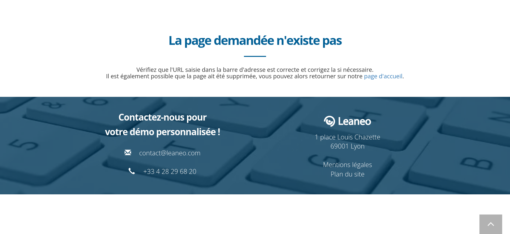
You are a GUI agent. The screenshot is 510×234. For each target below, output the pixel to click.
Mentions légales (347, 164)
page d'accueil (383, 76)
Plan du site (347, 174)
